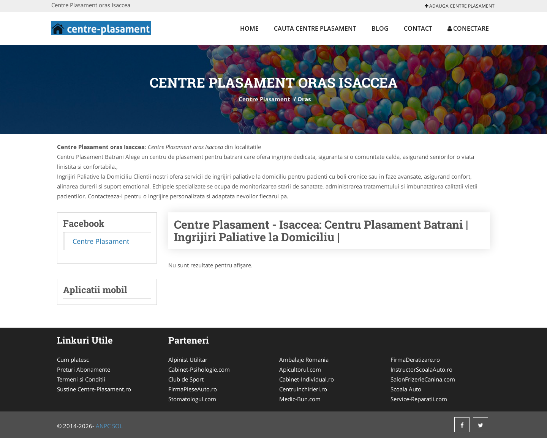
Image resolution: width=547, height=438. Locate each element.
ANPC (103, 426)
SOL (117, 426)
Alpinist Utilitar (187, 359)
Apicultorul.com (300, 369)
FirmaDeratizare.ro (415, 359)
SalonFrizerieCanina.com (422, 379)
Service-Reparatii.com (418, 399)
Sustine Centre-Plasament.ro (94, 389)
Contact (418, 28)
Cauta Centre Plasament (315, 28)
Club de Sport (186, 379)
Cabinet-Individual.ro (306, 379)
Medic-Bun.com (300, 399)
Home (249, 28)
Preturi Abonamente (83, 369)
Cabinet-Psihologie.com (199, 369)
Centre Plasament (264, 99)
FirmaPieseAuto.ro (192, 389)
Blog (380, 28)
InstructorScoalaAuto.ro (421, 369)
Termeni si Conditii (81, 379)
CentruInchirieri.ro (303, 389)
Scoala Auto (405, 389)
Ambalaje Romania (304, 359)
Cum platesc (73, 359)
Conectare (468, 28)
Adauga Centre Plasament (460, 6)
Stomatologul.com (192, 399)
